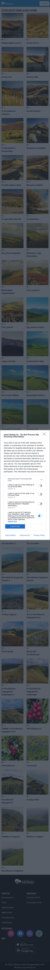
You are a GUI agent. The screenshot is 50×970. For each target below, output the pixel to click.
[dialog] (25, 485)
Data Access (25, 535)
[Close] (45, 434)
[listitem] (25, 479)
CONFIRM (15, 526)
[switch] (40, 485)
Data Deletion (10, 535)
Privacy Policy (39, 535)
